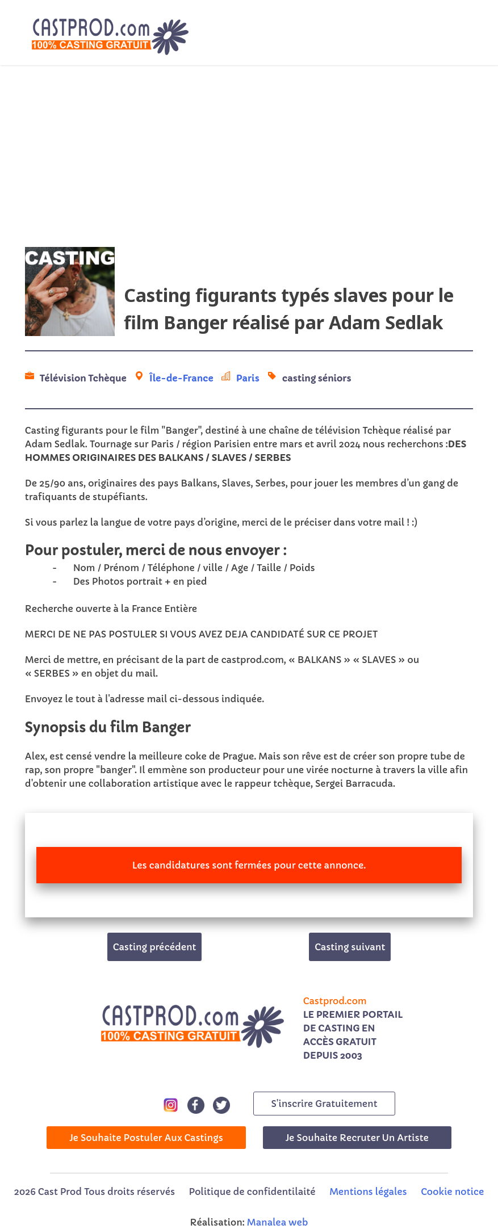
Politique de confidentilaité (252, 1191)
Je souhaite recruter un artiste (357, 1137)
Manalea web (277, 1222)
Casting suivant (350, 947)
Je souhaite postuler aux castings (146, 1137)
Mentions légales (368, 1191)
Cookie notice (452, 1191)
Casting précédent (154, 947)
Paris (248, 378)
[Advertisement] (249, 156)
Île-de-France (181, 378)
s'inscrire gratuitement (324, 1103)
